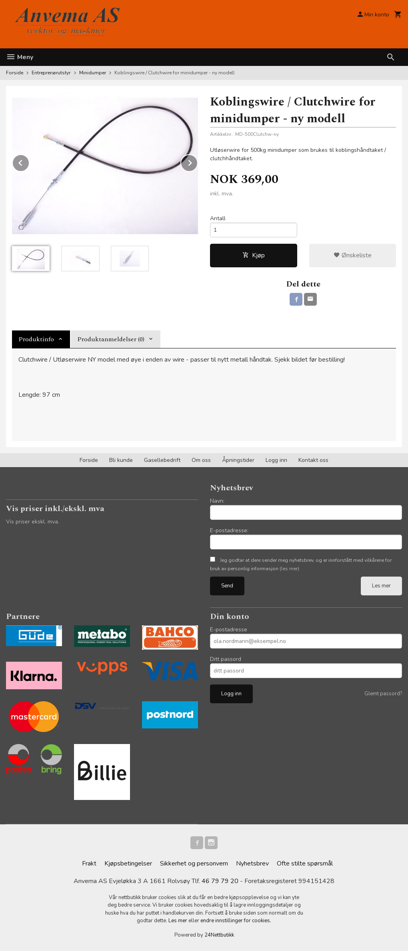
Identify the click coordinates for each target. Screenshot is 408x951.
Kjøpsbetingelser (128, 863)
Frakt (89, 863)
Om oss (201, 460)
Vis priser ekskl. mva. (32, 521)
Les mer (381, 585)
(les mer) (289, 568)
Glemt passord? (383, 693)
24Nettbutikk (219, 935)
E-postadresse (228, 629)
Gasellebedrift (162, 460)
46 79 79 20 (220, 881)
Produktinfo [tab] (36, 339)
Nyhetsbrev (252, 863)
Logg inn (276, 460)
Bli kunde (121, 460)
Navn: (217, 501)
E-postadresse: (229, 530)
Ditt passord (225, 659)
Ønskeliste (353, 255)
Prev (29, 161)
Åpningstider (238, 460)
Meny (19, 57)
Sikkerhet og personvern (194, 863)
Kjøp (253, 255)
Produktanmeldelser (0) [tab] (110, 339)
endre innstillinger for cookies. (235, 920)
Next (197, 161)
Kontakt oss (313, 460)
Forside (14, 73)
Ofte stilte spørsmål (305, 863)
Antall (218, 218)
